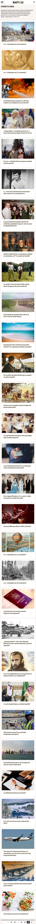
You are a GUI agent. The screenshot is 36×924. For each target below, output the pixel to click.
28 (21, 922)
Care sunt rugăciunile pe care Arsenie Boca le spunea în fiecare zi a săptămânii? (18, 675)
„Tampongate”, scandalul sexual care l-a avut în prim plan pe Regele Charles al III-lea (18, 132)
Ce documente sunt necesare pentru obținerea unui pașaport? (15, 612)
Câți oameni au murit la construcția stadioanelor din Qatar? (15, 733)
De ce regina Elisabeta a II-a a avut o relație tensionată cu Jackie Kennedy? (17, 497)
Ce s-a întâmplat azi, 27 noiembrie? (15, 72)
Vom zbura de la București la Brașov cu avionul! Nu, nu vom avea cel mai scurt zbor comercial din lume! (17, 853)
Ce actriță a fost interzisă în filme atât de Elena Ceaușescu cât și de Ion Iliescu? (16, 285)
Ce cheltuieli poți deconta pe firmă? (15, 793)
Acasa (2, 16)
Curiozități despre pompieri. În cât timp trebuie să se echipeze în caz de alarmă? (16, 102)
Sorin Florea (8, 16)
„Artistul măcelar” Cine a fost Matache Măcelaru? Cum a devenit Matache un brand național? (18, 643)
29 (24, 922)
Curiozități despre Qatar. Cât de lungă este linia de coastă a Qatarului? (17, 763)
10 (11, 922)
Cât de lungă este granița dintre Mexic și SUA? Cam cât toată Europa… (16, 315)
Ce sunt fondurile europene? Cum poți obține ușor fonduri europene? (18, 436)
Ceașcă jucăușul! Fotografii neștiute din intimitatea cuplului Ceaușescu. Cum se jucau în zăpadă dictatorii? (18, 224)
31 (31, 922)
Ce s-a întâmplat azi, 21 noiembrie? (15, 555)
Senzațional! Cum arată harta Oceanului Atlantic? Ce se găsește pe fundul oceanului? (18, 346)
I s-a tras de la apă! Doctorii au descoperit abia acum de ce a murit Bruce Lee (17, 192)
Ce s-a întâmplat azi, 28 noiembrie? (15, 44)
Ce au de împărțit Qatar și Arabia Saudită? (17, 704)
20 (15, 922)
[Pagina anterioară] (4, 922)
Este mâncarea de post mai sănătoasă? (16, 914)
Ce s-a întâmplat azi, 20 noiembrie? (15, 583)
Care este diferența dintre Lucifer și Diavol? (17, 526)
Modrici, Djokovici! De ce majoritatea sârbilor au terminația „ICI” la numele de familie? (18, 255)
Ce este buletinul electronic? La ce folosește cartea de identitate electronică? (17, 467)
